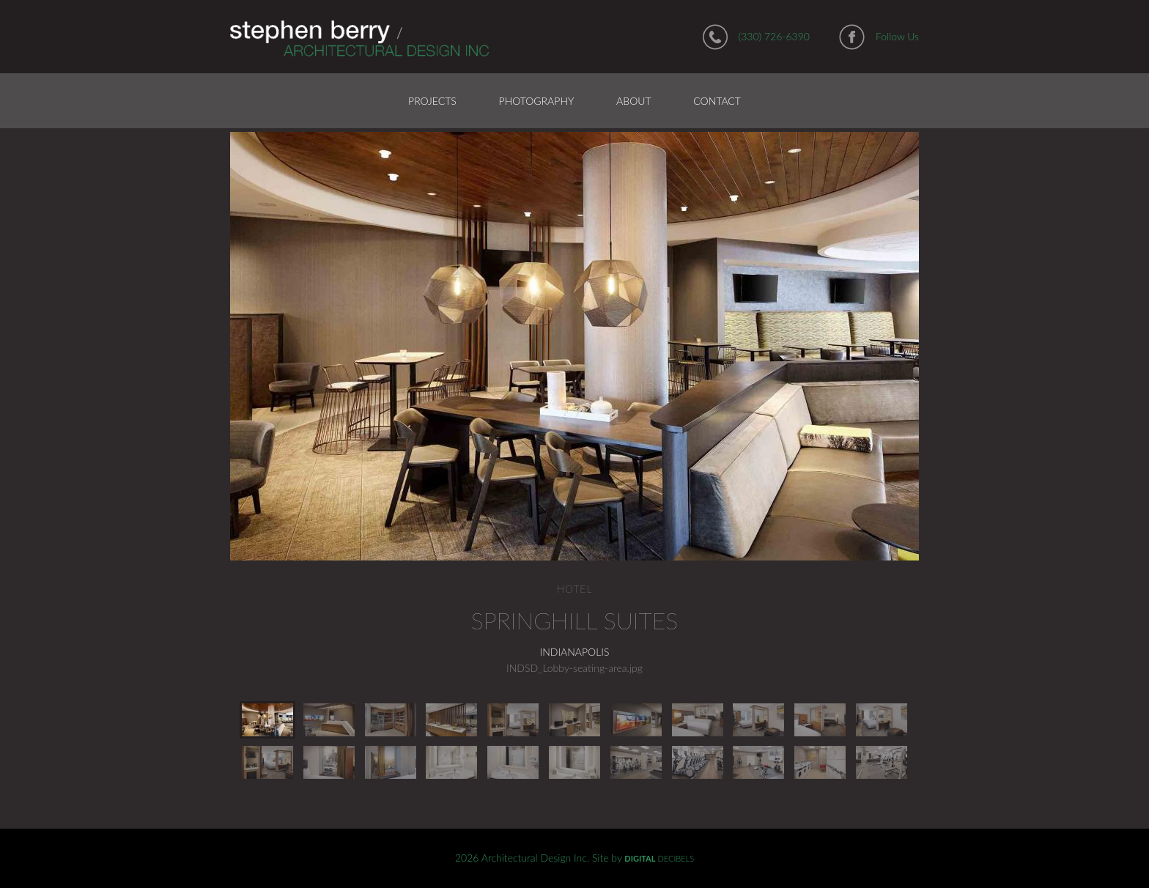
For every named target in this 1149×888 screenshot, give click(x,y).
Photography (536, 101)
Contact (717, 101)
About (633, 101)
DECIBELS (659, 858)
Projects (432, 101)
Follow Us (897, 36)
